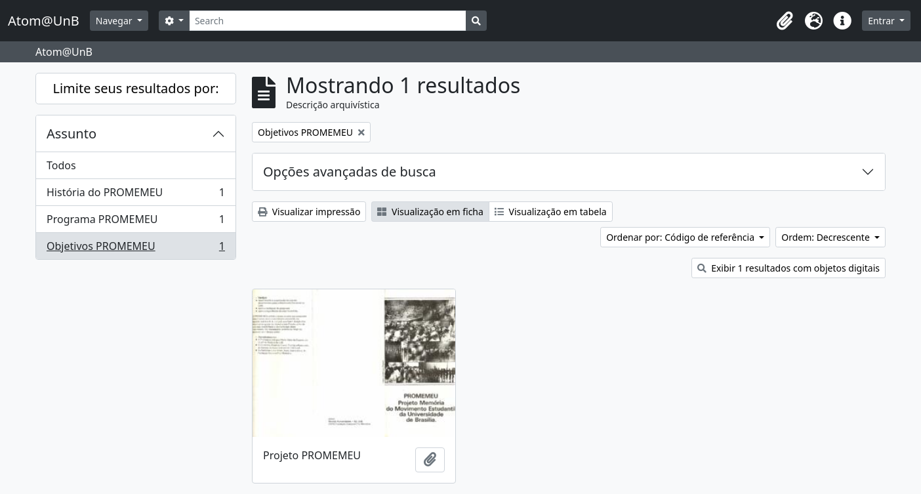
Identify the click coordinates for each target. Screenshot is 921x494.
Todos (61, 165)
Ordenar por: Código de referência (681, 237)
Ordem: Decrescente (826, 237)
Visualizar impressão (309, 211)
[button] (784, 21)
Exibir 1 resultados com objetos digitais (788, 268)
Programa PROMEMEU (135, 222)
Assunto (71, 133)
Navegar (115, 20)
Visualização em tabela (551, 211)
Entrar (882, 20)
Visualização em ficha (430, 211)
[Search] (327, 20)
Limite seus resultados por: (135, 88)
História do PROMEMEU (135, 195)
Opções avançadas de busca (349, 171)
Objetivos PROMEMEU (135, 248)
